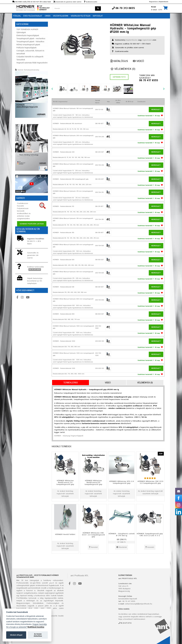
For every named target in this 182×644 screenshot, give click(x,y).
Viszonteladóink (60, 15)
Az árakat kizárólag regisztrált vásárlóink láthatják (65, 493)
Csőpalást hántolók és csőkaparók (29, 57)
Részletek (121, 547)
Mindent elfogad (16, 635)
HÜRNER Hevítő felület (65, 534)
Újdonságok (21, 32)
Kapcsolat (98, 15)
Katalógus (119, 61)
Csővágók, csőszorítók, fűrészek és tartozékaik (30, 52)
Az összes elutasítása (38, 635)
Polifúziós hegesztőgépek (26, 48)
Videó (138, 61)
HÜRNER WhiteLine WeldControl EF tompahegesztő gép (93, 482)
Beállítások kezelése (36, 627)
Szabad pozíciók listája (32, 224)
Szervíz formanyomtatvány (28, 70)
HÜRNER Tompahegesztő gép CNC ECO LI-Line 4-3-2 (150, 534)
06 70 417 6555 (148, 80)
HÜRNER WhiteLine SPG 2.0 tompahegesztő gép (121, 482)
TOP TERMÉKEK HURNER (27, 29)
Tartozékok (20, 60)
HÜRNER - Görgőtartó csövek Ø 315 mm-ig (122, 534)
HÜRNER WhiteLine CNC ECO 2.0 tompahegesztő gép (150, 482)
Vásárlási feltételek (80, 15)
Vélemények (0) (123, 69)
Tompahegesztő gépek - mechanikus (30, 38)
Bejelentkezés (163, 2)
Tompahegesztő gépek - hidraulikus (30, 42)
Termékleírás (70, 382)
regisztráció (147, 40)
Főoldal (17, 15)
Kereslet (156, 109)
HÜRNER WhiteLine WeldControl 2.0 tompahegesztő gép (65, 482)
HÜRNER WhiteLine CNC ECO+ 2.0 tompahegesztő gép (93, 535)
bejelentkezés (131, 40)
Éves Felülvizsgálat (32, 15)
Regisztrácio (153, 2)
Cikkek (47, 15)
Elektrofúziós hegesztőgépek (27, 35)
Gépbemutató (119, 77)
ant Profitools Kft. (80, 575)
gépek (51, 583)
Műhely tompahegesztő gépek (28, 45)
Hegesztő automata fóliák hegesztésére (32, 63)
